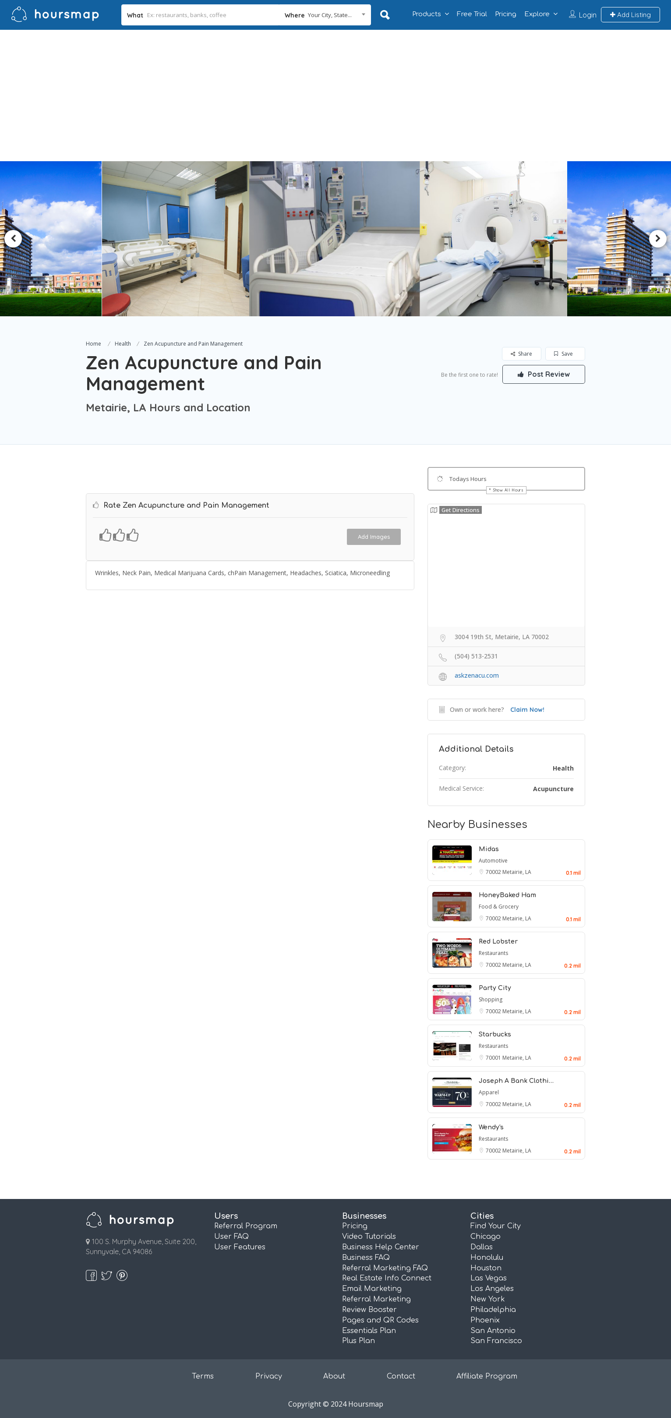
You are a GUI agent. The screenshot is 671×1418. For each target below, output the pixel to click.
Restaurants (493, 953)
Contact (401, 1376)
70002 (494, 872)
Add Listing (630, 15)
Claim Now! (527, 710)
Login (588, 15)
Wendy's (491, 1127)
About (334, 1376)
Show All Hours (508, 490)
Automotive (493, 860)
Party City (495, 988)
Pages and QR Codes (380, 1320)
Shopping (490, 999)
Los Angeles (492, 1289)
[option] (180, 238)
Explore (537, 14)
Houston (485, 1268)
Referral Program (245, 1226)
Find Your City (495, 1226)
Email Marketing (372, 1289)
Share (521, 353)
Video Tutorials (369, 1237)
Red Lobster (498, 941)
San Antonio (493, 1331)
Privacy (268, 1376)
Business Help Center (380, 1247)
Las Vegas (488, 1278)
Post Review (543, 374)
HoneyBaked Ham (507, 895)
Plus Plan (358, 1341)
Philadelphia (493, 1310)
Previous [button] (13, 239)
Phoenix (485, 1320)
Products (426, 14)
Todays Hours (468, 479)
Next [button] (658, 239)
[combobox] (325, 15)
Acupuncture (553, 789)
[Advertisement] (335, 95)
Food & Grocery (499, 906)
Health (123, 343)
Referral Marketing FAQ (385, 1268)
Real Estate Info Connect (386, 1278)
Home (93, 343)
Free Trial (472, 14)
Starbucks (495, 1034)
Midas (489, 849)
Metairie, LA (516, 872)
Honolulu (486, 1258)
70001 (494, 1057)
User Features (239, 1247)
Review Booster (369, 1310)
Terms (203, 1376)
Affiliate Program (486, 1376)
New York (487, 1299)
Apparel (489, 1092)
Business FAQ (366, 1258)
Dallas (481, 1247)
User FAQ (231, 1237)
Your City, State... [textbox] (330, 15)
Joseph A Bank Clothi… (516, 1081)
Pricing (505, 14)
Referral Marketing (376, 1299)
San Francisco (496, 1341)
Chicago (485, 1237)
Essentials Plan (369, 1331)
